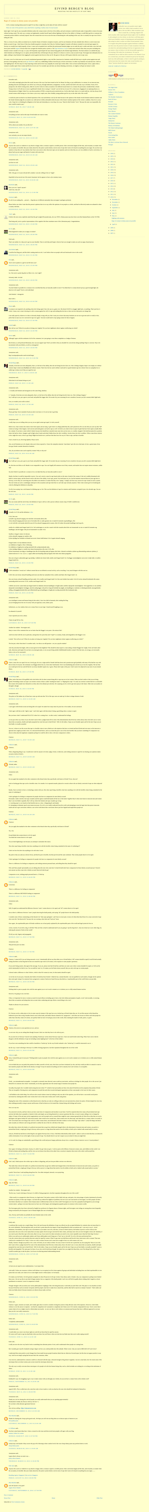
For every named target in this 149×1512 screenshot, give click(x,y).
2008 (111, 230)
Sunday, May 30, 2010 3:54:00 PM (21, 688)
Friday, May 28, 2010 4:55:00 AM (21, 415)
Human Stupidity (113, 116)
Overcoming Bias (113, 135)
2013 (111, 189)
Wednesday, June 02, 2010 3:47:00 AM (23, 1254)
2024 (111, 159)
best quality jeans (13, 1420)
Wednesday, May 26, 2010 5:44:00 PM (23, 347)
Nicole (110, 132)
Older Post (99, 1498)
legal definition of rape (61, 48)
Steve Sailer (111, 137)
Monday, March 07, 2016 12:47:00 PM (23, 1436)
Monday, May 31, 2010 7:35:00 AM (22, 740)
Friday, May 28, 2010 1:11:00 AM (21, 383)
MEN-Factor (111, 130)
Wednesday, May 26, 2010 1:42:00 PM (23, 209)
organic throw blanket (15, 1488)
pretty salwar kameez (14, 1458)
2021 (111, 167)
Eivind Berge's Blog (74, 8)
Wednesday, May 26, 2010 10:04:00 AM (23, 180)
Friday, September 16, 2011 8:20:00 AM (24, 1381)
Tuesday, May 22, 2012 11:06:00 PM (22, 1392)
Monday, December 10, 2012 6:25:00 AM (24, 1411)
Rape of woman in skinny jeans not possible (124, 221)
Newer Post (7, 1498)
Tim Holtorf (12, 249)
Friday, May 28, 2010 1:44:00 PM (21, 494)
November (115, 202)
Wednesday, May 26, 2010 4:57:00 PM (23, 320)
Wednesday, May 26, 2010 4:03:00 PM (23, 301)
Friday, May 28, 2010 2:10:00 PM (21, 563)
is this (31, 512)
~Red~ (10, 214)
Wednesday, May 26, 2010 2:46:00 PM (23, 244)
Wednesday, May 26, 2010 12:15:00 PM (23, 192)
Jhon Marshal (12, 1415)
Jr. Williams (12, 1428)
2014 (111, 186)
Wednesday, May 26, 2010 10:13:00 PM (23, 358)
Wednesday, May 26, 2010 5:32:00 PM (23, 331)
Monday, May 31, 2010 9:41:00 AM (22, 814)
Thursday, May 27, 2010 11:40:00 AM (23, 372)
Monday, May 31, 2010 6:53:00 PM (21, 1050)
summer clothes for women (16, 1433)
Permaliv (110, 101)
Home (53, 1498)
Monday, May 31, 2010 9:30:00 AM (22, 767)
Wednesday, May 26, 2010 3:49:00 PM (23, 280)
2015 (111, 183)
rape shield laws (30, 61)
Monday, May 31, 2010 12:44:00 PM (22, 877)
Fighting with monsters (118, 218)
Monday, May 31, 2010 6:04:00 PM (21, 1020)
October (114, 205)
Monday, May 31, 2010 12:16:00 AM (22, 699)
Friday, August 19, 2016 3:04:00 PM (22, 1478)
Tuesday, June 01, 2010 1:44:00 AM (22, 1217)
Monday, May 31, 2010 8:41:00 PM (21, 1185)
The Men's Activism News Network (118, 142)
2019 (111, 172)
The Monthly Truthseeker (115, 97)
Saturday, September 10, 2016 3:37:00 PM (25, 1490)
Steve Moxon (112, 111)
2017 (111, 178)
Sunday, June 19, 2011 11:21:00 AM (22, 1371)
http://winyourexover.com (28, 1408)
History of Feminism (114, 125)
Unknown (11, 659)
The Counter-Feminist (114, 113)
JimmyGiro (111, 121)
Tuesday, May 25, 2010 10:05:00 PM (22, 117)
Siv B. (10, 229)
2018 (111, 175)
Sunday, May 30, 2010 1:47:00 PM (21, 672)
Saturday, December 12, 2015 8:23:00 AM (25, 1423)
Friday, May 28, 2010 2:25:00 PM (21, 593)
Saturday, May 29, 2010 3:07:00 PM (22, 623)
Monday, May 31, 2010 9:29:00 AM (22, 757)
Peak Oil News (112, 99)
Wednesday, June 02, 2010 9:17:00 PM (23, 1314)
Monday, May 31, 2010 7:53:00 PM (21, 1154)
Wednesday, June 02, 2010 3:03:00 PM (23, 1297)
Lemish (11, 325)
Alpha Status (111, 140)
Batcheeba (11, 184)
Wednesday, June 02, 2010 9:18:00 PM (23, 1324)
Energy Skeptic (112, 109)
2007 (111, 233)
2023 (111, 161)
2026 (111, 153)
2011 (111, 194)
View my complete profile (117, 66)
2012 (111, 191)
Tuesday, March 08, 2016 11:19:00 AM (23, 1448)
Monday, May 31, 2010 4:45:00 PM (21, 982)
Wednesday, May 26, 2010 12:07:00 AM (23, 127)
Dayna (10, 306)
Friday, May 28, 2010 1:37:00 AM (21, 404)
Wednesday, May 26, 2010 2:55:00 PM (23, 265)
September (115, 207)
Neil (10, 260)
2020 (111, 170)
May (113, 216)
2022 (111, 164)
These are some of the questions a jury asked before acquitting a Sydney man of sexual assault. (32, 27)
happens (18, 48)
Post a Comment (8, 1495)
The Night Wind (112, 87)
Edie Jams (11, 1466)
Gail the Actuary (112, 106)
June (113, 213)
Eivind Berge (12, 363)
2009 (111, 227)
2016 (111, 180)
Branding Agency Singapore (16, 1475)
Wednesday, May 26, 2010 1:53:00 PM (23, 224)
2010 (111, 197)
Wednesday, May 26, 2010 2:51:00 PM (23, 255)
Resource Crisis (112, 104)
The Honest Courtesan (114, 123)
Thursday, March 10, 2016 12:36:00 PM (24, 1461)
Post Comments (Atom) (17, 1502)
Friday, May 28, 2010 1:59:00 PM (21, 504)
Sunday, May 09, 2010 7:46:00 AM (21, 107)
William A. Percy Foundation (116, 92)
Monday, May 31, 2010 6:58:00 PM (21, 1069)
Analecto (110, 94)
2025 (111, 156)
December (115, 199)
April (113, 224)
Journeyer (11, 197)
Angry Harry (111, 118)
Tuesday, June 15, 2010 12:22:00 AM (22, 1337)
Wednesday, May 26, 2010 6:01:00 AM (23, 155)
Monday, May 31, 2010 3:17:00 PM (21, 937)
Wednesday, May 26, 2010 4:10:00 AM (23, 138)
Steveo (10, 143)
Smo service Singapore (31, 1475)
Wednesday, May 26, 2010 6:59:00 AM (23, 165)
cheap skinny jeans (14, 1446)
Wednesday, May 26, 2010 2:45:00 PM (23, 234)
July (113, 210)
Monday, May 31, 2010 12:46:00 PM (22, 896)
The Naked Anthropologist (115, 128)
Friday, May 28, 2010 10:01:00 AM (21, 453)
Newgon (110, 144)
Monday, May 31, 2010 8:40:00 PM (21, 1175)
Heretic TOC (111, 90)
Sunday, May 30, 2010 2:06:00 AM (21, 655)
